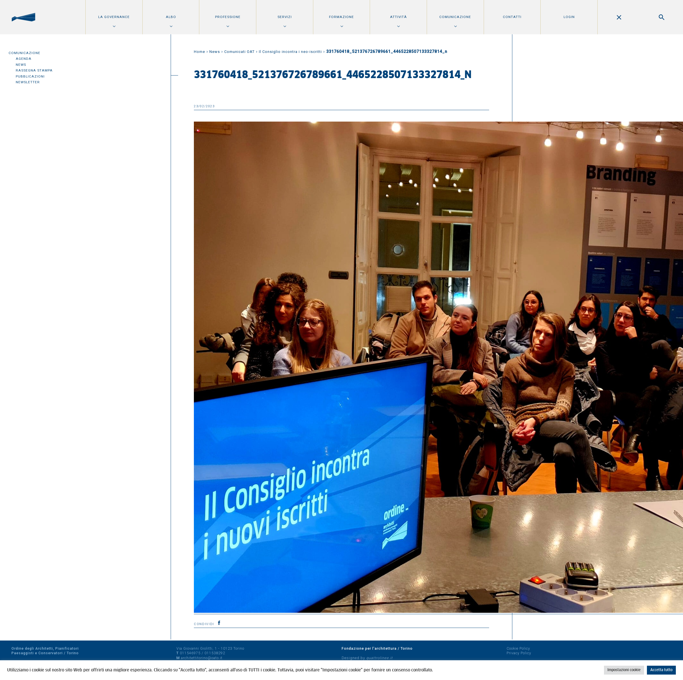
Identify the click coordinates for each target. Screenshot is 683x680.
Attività (398, 17)
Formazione (341, 17)
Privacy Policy (519, 653)
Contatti (512, 17)
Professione (228, 17)
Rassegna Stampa (34, 70)
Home (199, 51)
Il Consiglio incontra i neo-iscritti (290, 51)
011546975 (190, 653)
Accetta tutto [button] (661, 670)
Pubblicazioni (30, 76)
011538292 (214, 653)
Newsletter (28, 82)
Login (569, 17)
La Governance (114, 17)
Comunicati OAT (239, 51)
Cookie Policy (518, 648)
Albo (171, 17)
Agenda (24, 59)
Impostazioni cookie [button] (624, 670)
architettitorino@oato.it (202, 658)
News (21, 65)
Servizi (284, 17)
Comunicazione (455, 17)
